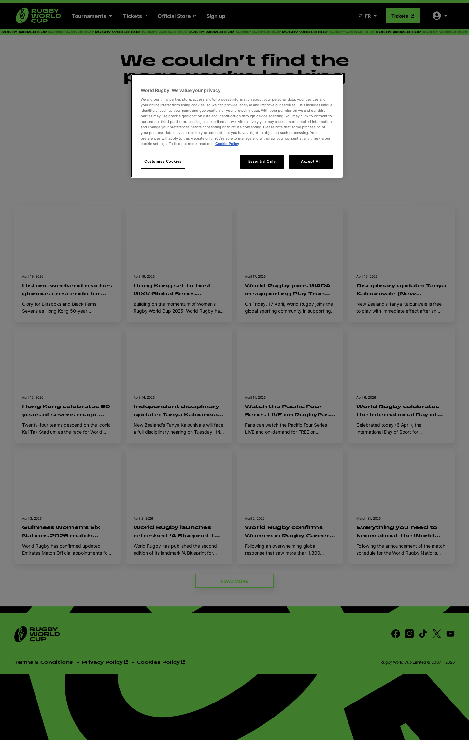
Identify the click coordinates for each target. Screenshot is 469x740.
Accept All (311, 161)
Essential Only (262, 161)
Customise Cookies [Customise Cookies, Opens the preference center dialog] (163, 161)
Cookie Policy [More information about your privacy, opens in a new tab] (227, 143)
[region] (237, 126)
